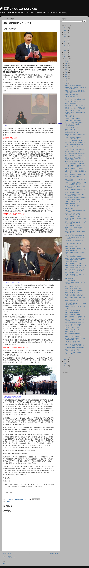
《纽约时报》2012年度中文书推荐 (74, 241)
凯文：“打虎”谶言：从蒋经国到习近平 (75, 153)
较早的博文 (54, 553)
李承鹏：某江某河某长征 (71, 301)
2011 (65, 359)
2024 (65, 32)
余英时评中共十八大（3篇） (72, 203)
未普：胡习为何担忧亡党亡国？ (73, 206)
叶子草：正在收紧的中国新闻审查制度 (75, 189)
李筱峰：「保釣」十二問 (71, 147)
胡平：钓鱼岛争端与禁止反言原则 (74, 168)
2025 (65, 30)
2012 (65, 357)
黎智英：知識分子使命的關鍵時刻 (74, 295)
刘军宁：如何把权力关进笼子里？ (74, 176)
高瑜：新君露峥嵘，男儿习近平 (73, 151)
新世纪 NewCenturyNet (18, 8)
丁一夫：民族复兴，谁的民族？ (73, 216)
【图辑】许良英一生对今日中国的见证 (75, 108)
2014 (65, 54)
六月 (66, 72)
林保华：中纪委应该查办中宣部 (73, 292)
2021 (65, 39)
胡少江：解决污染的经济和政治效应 (74, 270)
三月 (66, 78)
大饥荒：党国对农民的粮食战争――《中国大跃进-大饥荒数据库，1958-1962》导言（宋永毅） (75, 260)
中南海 (9, 501)
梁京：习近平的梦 (69, 116)
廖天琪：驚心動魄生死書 (71, 94)
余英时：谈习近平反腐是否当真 (73, 138)
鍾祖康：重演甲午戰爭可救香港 (73, 314)
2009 (65, 363)
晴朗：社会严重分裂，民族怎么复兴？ (75, 174)
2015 (65, 52)
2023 (65, 34)
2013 (65, 56)
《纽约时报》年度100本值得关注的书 (75, 347)
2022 (65, 36)
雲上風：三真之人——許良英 (72, 110)
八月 (66, 67)
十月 (66, 63)
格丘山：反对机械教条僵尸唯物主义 (74, 149)
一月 (66, 83)
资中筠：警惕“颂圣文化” (71, 246)
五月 (66, 74)
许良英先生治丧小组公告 (71, 132)
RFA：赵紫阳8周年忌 (70, 280)
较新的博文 (7, 553)
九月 (66, 65)
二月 (66, 81)
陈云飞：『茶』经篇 (70, 130)
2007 (65, 368)
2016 (65, 50)
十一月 (67, 61)
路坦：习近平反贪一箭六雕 (72, 327)
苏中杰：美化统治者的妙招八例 (73, 336)
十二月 (67, 58)
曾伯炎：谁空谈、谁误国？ (72, 329)
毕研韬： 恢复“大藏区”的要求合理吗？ (75, 144)
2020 (65, 41)
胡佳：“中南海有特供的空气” (72, 334)
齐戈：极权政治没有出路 (71, 286)
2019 (65, 43)
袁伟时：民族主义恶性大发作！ (73, 192)
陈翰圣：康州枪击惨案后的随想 (73, 288)
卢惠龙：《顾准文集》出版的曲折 (74, 256)
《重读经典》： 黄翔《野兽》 (73, 342)
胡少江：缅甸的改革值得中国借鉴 (74, 155)
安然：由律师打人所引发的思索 (73, 325)
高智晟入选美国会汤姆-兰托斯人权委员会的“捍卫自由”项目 (75, 195)
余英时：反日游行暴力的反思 (72, 201)
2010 (65, 361)
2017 (65, 48)
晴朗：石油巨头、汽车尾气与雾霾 (74, 290)
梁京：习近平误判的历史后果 (72, 225)
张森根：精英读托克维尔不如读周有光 (75, 267)
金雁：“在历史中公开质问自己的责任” (75, 105)
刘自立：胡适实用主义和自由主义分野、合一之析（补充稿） (74, 275)
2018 (65, 45)
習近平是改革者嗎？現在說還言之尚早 (75, 235)
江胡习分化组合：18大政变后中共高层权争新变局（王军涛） (75, 187)
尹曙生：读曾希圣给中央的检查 (73, 263)
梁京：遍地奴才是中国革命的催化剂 (74, 322)
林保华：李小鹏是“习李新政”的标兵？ (75, 161)
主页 (30, 553)
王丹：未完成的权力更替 (71, 96)
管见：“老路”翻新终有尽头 (72, 312)
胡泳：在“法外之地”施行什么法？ (73, 140)
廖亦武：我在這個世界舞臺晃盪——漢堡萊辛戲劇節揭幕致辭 (75, 249)
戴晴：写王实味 (69, 208)
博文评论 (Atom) (11, 557)
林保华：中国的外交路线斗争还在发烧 (75, 99)
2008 (65, 366)
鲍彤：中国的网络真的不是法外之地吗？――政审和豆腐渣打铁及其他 (74, 345)
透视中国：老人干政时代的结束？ (74, 101)
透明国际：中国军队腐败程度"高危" (74, 118)
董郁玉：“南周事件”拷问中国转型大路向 (75, 265)
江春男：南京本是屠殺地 (71, 103)
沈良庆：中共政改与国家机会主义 (74, 310)
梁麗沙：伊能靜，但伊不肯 (72, 350)
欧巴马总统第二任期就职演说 (72, 214)
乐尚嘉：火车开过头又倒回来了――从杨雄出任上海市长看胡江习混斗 (75, 183)
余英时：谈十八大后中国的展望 (73, 120)
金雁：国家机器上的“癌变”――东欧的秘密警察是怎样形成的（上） (75, 198)
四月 (66, 76)
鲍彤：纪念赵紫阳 (69, 278)
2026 (65, 28)
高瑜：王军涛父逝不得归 (71, 272)
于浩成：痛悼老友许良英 (71, 127)
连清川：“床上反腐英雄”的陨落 (73, 85)
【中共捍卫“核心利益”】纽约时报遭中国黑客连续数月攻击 (75, 88)
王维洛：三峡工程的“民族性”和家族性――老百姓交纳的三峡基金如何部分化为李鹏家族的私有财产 (75, 165)
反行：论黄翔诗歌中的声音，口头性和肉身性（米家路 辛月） (75, 339)
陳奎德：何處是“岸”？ (70, 331)
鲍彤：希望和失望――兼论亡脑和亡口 (75, 317)
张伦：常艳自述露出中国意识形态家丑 (75, 142)
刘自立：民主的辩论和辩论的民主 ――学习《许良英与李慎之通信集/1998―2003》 (75, 124)
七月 (66, 70)
